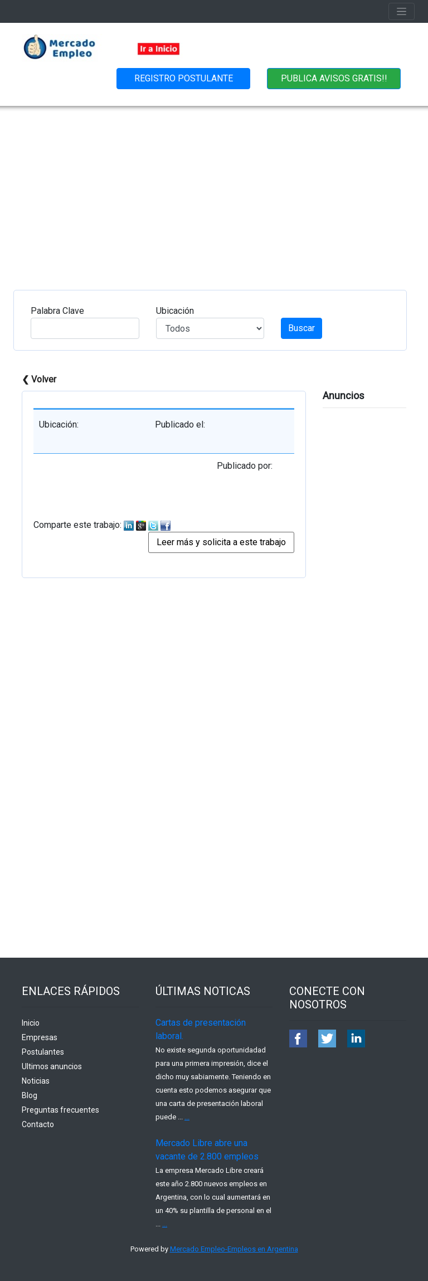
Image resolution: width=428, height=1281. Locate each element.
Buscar (301, 328)
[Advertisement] (214, 189)
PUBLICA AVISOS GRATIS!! (334, 78)
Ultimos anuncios (52, 1066)
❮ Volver (39, 379)
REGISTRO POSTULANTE (183, 78)
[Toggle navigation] (401, 11)
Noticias (36, 1080)
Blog (29, 1095)
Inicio (31, 1022)
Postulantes (43, 1051)
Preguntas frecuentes (60, 1109)
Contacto (38, 1124)
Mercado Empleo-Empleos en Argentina (234, 1249)
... (186, 1117)
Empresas (39, 1037)
